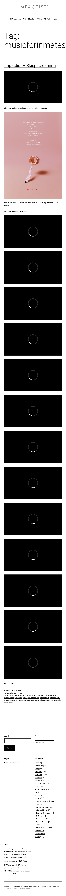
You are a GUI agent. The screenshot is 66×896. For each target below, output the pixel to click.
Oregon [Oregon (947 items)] (20, 860)
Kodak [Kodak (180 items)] (19, 857)
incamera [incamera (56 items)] (6, 857)
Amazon (28, 203)
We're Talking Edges (43, 828)
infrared (19, 697)
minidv (25, 697)
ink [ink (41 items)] (9, 857)
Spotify (47, 203)
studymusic (57, 700)
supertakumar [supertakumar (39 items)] (27, 871)
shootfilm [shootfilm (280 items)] (8, 871)
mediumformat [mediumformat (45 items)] (7, 861)
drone (54, 695)
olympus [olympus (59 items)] (13, 861)
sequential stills (37, 700)
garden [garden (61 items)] (9, 854)
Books (37, 763)
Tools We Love (41, 825)
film (16, 697)
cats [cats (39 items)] (19, 851)
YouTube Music (38, 203)
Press (37, 795)
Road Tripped (40, 819)
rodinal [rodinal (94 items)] (18, 868)
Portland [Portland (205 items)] (24, 865)
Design (37, 769)
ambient (22, 695)
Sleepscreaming (10, 108)
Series (37, 804)
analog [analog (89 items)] (16, 849)
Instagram (38, 775)
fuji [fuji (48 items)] (26, 851)
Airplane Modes (41, 810)
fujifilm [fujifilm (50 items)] (29, 851)
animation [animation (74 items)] (21, 849)
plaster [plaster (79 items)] (14, 865)
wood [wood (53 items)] (11, 874)
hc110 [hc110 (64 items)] (13, 854)
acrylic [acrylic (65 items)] (12, 849)
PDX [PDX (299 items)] (6, 865)
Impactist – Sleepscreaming (30, 65)
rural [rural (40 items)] (22, 868)
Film (37, 792)
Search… (7, 736)
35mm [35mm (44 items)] (5, 849)
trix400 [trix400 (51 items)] (6, 874)
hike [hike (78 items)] (16, 854)
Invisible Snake (40, 780)
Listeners (39, 816)
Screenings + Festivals (43, 801)
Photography (39, 789)
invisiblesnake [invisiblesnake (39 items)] (14, 857)
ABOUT (47, 19)
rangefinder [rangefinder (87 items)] (12, 868)
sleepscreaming (48, 700)
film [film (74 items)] (24, 851)
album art (17, 695)
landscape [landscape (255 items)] (26, 857)
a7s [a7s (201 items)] (8, 849)
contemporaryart (31, 695)
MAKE (39, 19)
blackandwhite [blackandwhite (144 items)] (9, 851)
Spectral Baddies (42, 822)
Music (16, 693)
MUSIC (31, 19)
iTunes (21, 203)
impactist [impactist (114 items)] (24, 854)
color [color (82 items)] (21, 851)
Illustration (38, 772)
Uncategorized (40, 834)
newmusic (19, 700)
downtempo (48, 695)
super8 (6, 702)
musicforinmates (55, 697)
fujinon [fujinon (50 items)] (5, 854)
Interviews (38, 777)
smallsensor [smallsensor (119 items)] (17, 871)
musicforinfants (45, 697)
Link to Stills (9, 684)
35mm (11, 695)
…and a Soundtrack (42, 807)
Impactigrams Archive (11, 763)
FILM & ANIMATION (17, 19)
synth (11, 702)
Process (38, 798)
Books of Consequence (44, 813)
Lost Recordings (40, 783)
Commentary (39, 766)
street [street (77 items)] (22, 871)
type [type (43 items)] (9, 874)
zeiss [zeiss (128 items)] (15, 874)
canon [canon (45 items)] (16, 851)
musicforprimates (9, 700)
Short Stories (39, 831)
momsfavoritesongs (33, 697)
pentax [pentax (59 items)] (10, 865)
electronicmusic (9, 697)
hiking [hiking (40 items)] (19, 854)
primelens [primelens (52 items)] (6, 868)
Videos (20, 693)
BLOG (55, 19)
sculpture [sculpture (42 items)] (25, 868)
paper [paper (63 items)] (25, 861)
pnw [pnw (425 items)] (18, 865)
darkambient (40, 695)
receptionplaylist (27, 700)
